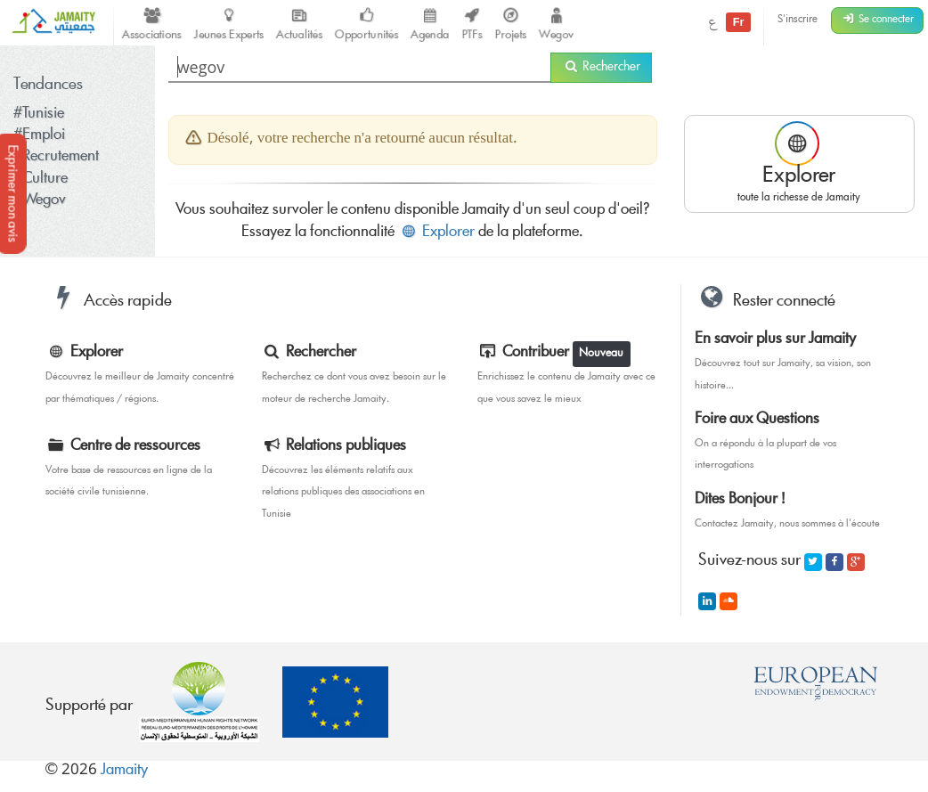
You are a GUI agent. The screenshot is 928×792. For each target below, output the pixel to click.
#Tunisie (38, 114)
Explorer (437, 233)
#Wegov (39, 201)
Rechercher (601, 67)
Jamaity (124, 771)
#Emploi (39, 136)
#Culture (40, 179)
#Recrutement (56, 157)
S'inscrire (797, 20)
